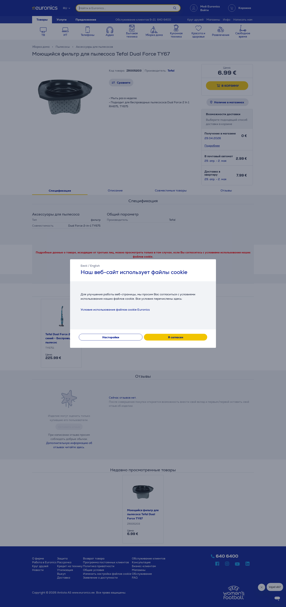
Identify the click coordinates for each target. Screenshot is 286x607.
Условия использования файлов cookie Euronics (115, 310)
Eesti (84, 265)
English (95, 265)
